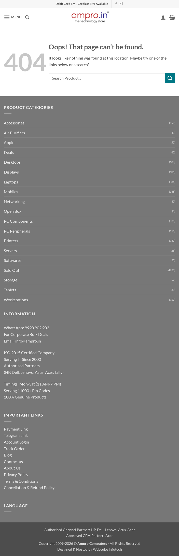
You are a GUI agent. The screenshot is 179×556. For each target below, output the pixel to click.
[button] (13, 17)
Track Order (14, 448)
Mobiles (11, 191)
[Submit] (170, 78)
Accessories (14, 122)
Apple (9, 142)
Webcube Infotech (107, 549)
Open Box (12, 211)
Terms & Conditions (21, 481)
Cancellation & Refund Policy (29, 487)
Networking (14, 201)
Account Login (16, 441)
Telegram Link (16, 435)
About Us (12, 467)
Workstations (16, 299)
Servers (10, 250)
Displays (11, 171)
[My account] (163, 17)
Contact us (13, 461)
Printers (11, 240)
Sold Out (11, 270)
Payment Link (16, 428)
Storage (10, 279)
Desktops (12, 162)
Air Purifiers (14, 132)
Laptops (11, 181)
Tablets (10, 289)
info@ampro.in (28, 340)
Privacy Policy (16, 474)
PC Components (18, 221)
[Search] (27, 17)
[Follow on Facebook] (116, 4)
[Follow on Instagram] (121, 4)
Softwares (12, 260)
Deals (9, 152)
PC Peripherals (17, 231)
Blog (8, 454)
